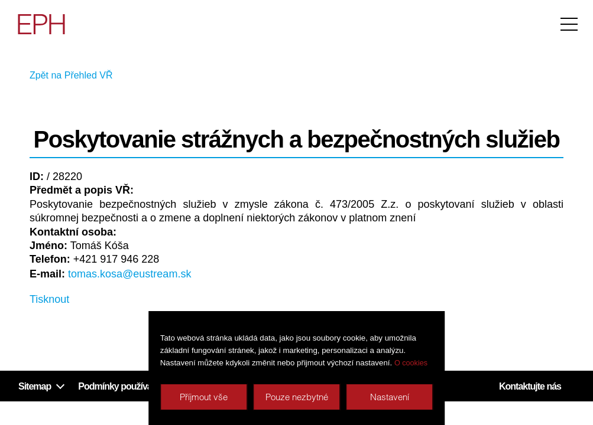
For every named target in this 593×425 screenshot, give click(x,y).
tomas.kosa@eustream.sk (129, 274)
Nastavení (389, 397)
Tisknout (49, 299)
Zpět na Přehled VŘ (71, 75)
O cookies (410, 363)
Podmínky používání (118, 386)
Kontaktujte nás (530, 386)
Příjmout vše (204, 397)
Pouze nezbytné (296, 397)
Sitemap (34, 386)
